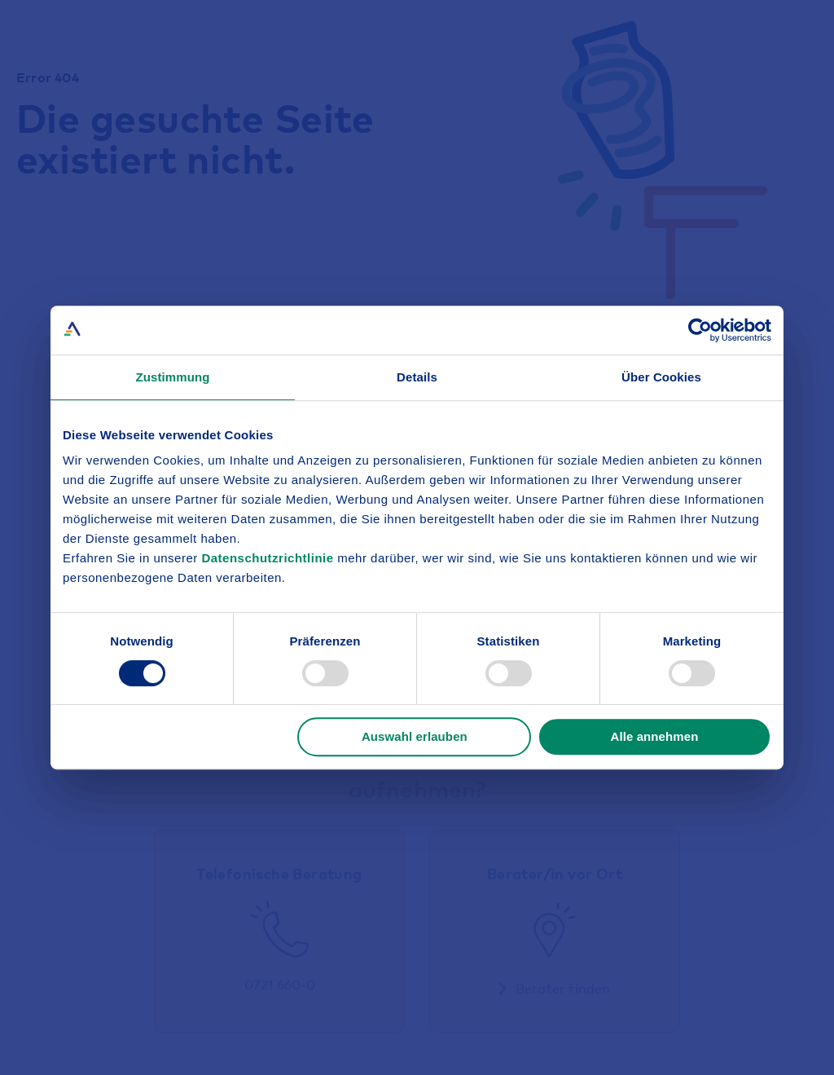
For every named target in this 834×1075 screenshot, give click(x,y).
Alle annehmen (654, 736)
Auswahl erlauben (414, 736)
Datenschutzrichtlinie (269, 558)
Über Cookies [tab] (661, 377)
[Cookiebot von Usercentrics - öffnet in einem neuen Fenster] (700, 330)
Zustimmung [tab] (173, 377)
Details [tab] (417, 377)
